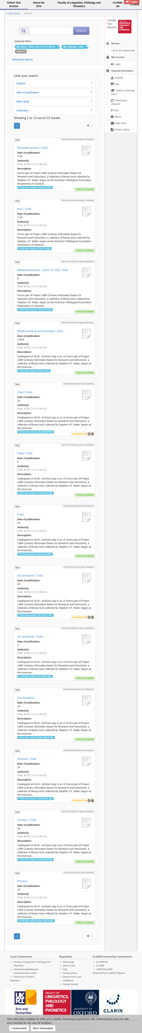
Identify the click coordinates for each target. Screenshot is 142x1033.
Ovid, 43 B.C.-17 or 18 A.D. (32, 164)
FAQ (65, 969)
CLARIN (100, 965)
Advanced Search (22, 59)
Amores (22, 881)
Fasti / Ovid (24, 392)
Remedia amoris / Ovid (32, 147)
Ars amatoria (25, 697)
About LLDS (69, 965)
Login (132, 1)
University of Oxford (24, 977)
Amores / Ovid (26, 759)
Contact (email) (70, 984)
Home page (68, 962)
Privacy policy (70, 973)
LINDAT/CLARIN (104, 969)
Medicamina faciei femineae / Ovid (40, 331)
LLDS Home (13, 13)
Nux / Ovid (24, 209)
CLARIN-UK (102, 962)
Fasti (20, 514)
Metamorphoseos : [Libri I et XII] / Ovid (42, 270)
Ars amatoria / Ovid (30, 575)
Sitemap (14, 980)
